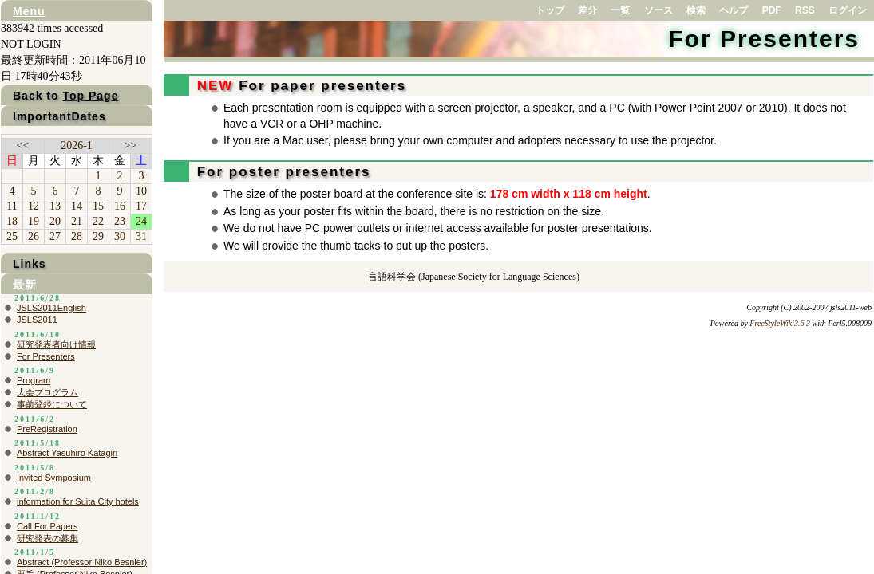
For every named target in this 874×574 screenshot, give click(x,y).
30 (119, 236)
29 (98, 236)
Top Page (90, 95)
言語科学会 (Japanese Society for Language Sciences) (473, 276)
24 (141, 221)
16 (119, 206)
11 (11, 206)
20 (55, 221)
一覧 (620, 10)
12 (33, 206)
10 (141, 191)
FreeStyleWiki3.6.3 (779, 323)
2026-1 (77, 145)
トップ (550, 10)
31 (141, 236)
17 (141, 206)
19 (33, 221)
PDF (771, 10)
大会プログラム (47, 392)
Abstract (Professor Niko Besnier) (82, 562)
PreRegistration (47, 429)
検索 (696, 10)
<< (23, 145)
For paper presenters (299, 85)
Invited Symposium (54, 477)
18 (12, 221)
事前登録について (52, 404)
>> (131, 145)
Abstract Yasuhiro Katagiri (67, 453)
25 (12, 236)
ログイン (848, 10)
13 (55, 206)
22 (98, 221)
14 (76, 206)
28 (76, 236)
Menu (29, 11)
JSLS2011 (37, 319)
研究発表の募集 (47, 538)
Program (33, 380)
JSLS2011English (51, 308)
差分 (587, 10)
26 (33, 236)
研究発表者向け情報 (56, 344)
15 (98, 206)
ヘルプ (733, 10)
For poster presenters (281, 171)
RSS (805, 10)
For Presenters (764, 39)
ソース (658, 10)
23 (119, 221)
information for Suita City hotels (78, 501)
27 (55, 236)
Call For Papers (47, 526)
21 (76, 221)
